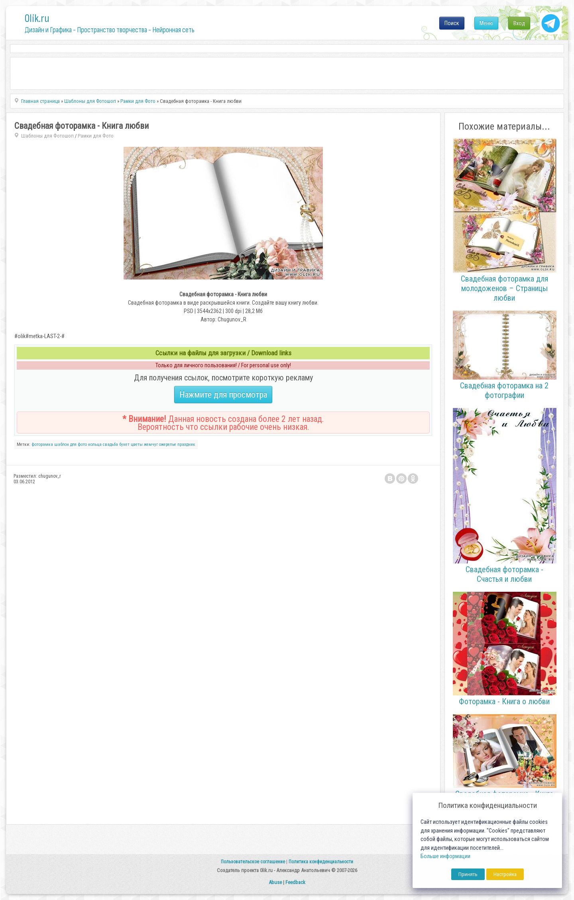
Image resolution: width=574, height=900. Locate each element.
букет (124, 444)
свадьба (110, 444)
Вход (519, 23)
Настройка (505, 874)
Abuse (275, 882)
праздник (186, 444)
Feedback (295, 882)
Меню (486, 23)
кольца (95, 444)
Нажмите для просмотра (223, 395)
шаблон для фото (70, 444)
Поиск (451, 23)
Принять (468, 874)
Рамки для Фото (96, 136)
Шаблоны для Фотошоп (47, 136)
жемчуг (151, 444)
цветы (137, 444)
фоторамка (42, 444)
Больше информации (445, 856)
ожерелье (167, 444)
